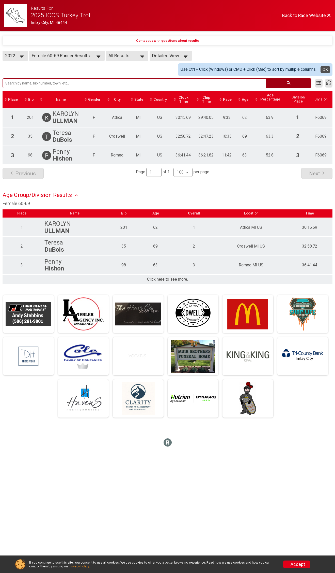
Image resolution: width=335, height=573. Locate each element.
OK (325, 69)
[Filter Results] (319, 83)
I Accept (296, 564)
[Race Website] (17, 15)
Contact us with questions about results (167, 40)
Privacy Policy (79, 566)
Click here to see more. (167, 279)
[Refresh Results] (328, 83)
